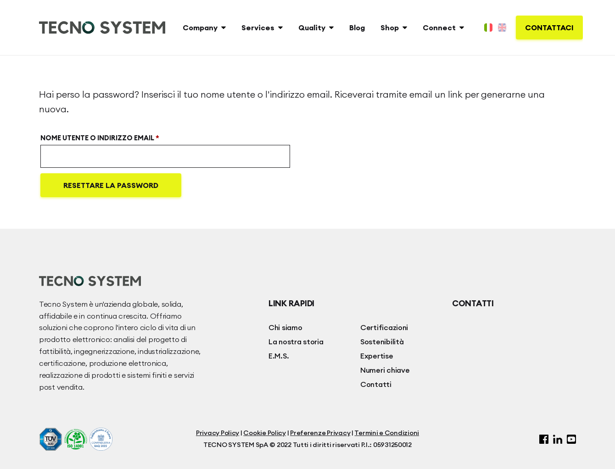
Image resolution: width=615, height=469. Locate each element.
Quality (311, 27)
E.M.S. (278, 355)
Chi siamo (285, 327)
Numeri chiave (385, 370)
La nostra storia (296, 341)
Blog (357, 27)
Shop (389, 27)
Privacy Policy (217, 433)
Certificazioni (384, 327)
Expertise (376, 355)
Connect (439, 27)
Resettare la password (110, 185)
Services (257, 27)
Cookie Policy (264, 433)
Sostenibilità (382, 341)
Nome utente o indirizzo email (118, 136)
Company (200, 27)
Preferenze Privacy (320, 433)
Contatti (375, 384)
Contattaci (549, 27)
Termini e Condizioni (386, 433)
